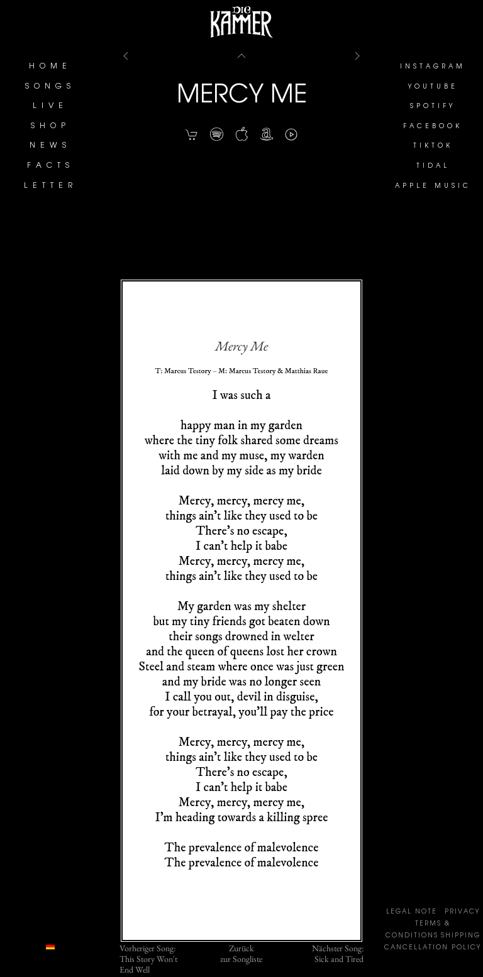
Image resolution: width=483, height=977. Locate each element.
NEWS (50, 146)
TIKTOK (433, 146)
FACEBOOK (432, 127)
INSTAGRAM (432, 67)
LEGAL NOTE (411, 912)
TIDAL (433, 166)
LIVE (50, 106)
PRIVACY (462, 912)
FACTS (50, 166)
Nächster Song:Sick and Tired (338, 953)
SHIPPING (460, 936)
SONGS (50, 86)
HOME (50, 66)
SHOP (50, 126)
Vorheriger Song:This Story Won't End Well (148, 958)
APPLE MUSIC (433, 186)
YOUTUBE (433, 87)
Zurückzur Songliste (241, 953)
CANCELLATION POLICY (432, 948)
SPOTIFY (432, 107)
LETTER (50, 186)
